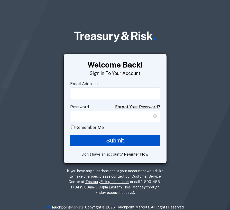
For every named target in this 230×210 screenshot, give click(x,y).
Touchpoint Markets (132, 207)
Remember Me (89, 127)
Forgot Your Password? (137, 106)
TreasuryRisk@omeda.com (107, 182)
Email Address (84, 83)
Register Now (136, 154)
